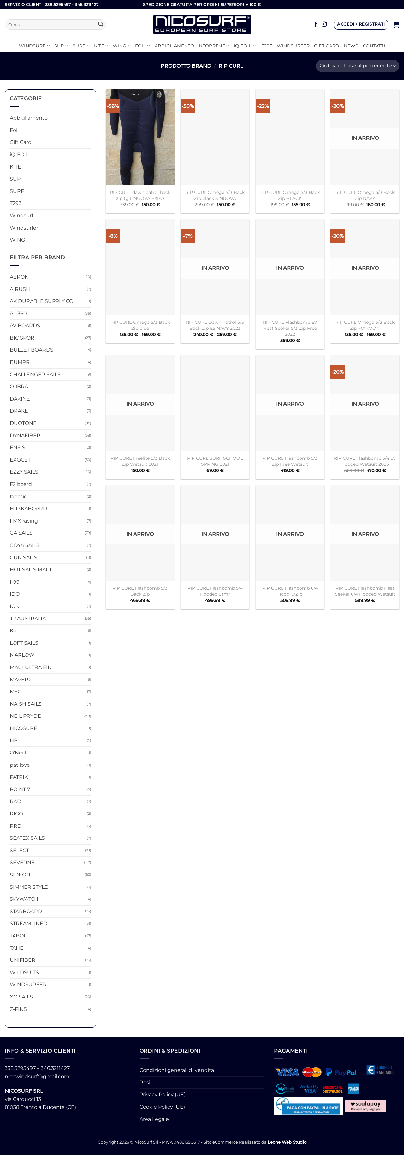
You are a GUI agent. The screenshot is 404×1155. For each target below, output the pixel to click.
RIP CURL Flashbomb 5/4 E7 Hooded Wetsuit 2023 (365, 461)
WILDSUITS (24, 972)
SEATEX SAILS (27, 838)
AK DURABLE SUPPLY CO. (42, 301)
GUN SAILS (23, 558)
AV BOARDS (25, 326)
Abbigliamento (174, 46)
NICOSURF (23, 728)
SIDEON (20, 875)
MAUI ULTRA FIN (31, 667)
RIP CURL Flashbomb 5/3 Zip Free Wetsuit (290, 461)
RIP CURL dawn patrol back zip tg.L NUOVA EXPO (140, 195)
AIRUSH (20, 289)
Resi (145, 1082)
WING (122, 46)
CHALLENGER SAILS (35, 375)
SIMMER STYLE (29, 887)
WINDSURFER (28, 984)
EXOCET (20, 460)
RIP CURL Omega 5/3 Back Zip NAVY (365, 195)
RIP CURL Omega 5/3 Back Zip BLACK (290, 195)
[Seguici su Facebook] (315, 24)
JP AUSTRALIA (28, 619)
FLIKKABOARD (28, 509)
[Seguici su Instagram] (324, 24)
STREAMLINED (28, 923)
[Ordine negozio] (357, 66)
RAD (15, 801)
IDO (15, 594)
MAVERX (21, 680)
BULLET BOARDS (31, 350)
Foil (142, 46)
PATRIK (19, 777)
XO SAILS (21, 997)
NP (13, 740)
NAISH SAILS (26, 704)
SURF (81, 46)
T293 (267, 46)
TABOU (19, 936)
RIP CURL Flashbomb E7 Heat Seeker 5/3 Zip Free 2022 (290, 328)
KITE (101, 46)
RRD (15, 826)
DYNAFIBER (25, 436)
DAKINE (20, 399)
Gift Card (21, 142)
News (351, 46)
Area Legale (154, 1119)
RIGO (16, 814)
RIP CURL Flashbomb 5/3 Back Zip (140, 591)
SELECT (19, 850)
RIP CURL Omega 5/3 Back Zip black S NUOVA (215, 195)
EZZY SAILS (24, 472)
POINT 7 (20, 789)
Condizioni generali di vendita (177, 1070)
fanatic (18, 497)
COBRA (19, 387)
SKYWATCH (24, 899)
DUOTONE (23, 423)
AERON (19, 277)
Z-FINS (18, 1009)
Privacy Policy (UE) (163, 1094)
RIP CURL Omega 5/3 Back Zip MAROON (365, 325)
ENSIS (17, 448)
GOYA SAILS (24, 545)
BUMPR (20, 362)
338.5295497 (20, 1068)
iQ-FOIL (245, 46)
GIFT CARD (327, 46)
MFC (15, 692)
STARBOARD (26, 911)
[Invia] (100, 24)
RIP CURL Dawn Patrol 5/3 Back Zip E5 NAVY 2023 (215, 325)
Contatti (374, 46)
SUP (61, 46)
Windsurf (34, 46)
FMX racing (24, 521)
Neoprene (214, 46)
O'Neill (18, 753)
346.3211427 (55, 1068)
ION (15, 606)
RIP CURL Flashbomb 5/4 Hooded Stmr (215, 591)
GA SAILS (21, 533)
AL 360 (18, 313)
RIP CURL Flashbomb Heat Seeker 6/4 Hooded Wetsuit (365, 591)
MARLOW (22, 655)
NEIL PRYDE (25, 716)
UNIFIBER (22, 960)
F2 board (21, 484)
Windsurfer (293, 46)
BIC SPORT (23, 338)
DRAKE (19, 411)
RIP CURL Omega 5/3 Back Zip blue (140, 325)
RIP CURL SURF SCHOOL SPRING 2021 (215, 461)
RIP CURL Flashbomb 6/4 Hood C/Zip (290, 591)
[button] (361, 25)
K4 (13, 631)
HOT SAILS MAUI (30, 570)
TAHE (16, 948)
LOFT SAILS (24, 643)
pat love (20, 765)
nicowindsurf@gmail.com (37, 1076)
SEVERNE (22, 862)
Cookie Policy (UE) (162, 1107)
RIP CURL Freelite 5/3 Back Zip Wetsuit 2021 (140, 461)
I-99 (15, 582)
